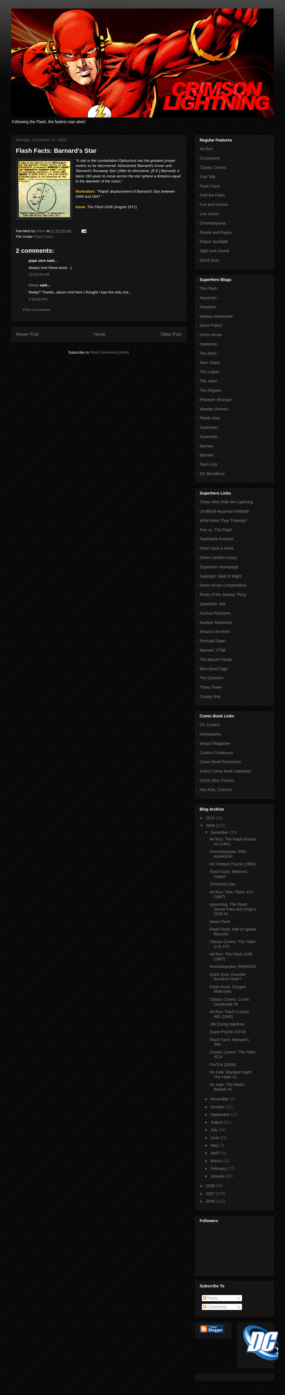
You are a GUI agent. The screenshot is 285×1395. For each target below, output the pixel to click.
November (220, 1099)
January (218, 1176)
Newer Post (27, 334)
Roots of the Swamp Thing (223, 594)
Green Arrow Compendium (223, 585)
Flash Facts (43, 236)
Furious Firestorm (215, 613)
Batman (206, 446)
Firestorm (208, 307)
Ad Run (206, 149)
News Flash (220, 921)
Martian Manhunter (216, 316)
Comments (215, 1307)
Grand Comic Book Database (225, 771)
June (215, 1137)
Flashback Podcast (216, 539)
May (214, 1145)
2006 (211, 1201)
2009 (211, 825)
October (218, 1107)
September (220, 1114)
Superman (209, 427)
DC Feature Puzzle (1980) (233, 864)
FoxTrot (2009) (223, 1064)
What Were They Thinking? (223, 520)
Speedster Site (213, 604)
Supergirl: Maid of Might (220, 576)
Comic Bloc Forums (217, 780)
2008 (211, 1185)
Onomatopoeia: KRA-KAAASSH (228, 854)
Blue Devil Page (214, 669)
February (218, 1168)
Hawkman (208, 344)
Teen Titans (210, 362)
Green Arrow (211, 334)
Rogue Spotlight (214, 241)
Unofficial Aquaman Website (224, 511)
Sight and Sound (214, 251)
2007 (211, 1193)
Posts (210, 1298)
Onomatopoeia (213, 223)
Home (100, 334)
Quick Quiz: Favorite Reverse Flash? (227, 976)
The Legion (209, 371)
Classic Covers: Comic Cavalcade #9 (229, 1001)
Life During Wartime (227, 1024)
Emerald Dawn (213, 641)
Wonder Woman (214, 409)
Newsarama (210, 734)
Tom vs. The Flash (216, 530)
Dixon (34, 285)
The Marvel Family (216, 659)
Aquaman (208, 297)
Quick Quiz (209, 260)
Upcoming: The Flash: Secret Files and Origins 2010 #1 (233, 909)
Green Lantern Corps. (219, 557)
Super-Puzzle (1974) (228, 1032)
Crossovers (210, 158)
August (217, 1122)
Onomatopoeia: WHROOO (233, 966)
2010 (211, 818)
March (216, 1161)
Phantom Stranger (216, 399)
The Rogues (210, 390)
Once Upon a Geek (217, 548)
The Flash (208, 288)
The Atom (208, 353)
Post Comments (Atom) (110, 352)
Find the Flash (212, 195)
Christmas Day (223, 884)
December (220, 832)
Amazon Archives (215, 631)
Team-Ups (209, 464)
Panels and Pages (216, 232)
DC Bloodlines (212, 473)
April (214, 1153)
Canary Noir (210, 696)
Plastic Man (210, 418)
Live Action (209, 214)
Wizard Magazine (215, 743)
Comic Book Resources (220, 761)
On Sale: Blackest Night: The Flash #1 (231, 1074)
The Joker (208, 381)
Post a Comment (36, 310)
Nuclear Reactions (216, 622)
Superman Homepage (219, 567)
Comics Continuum (216, 752)
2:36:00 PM (38, 299)
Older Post (171, 334)
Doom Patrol (211, 325)
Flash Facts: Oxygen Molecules (228, 989)
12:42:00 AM (39, 274)
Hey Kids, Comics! (216, 789)
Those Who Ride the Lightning (226, 502)
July (214, 1130)
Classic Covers (213, 167)
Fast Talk (207, 177)
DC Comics (210, 724)
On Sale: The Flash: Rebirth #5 (227, 1087)
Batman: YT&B (213, 650)
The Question (211, 678)
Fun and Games (214, 204)
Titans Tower (211, 687)
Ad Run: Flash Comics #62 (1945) (229, 1014)
